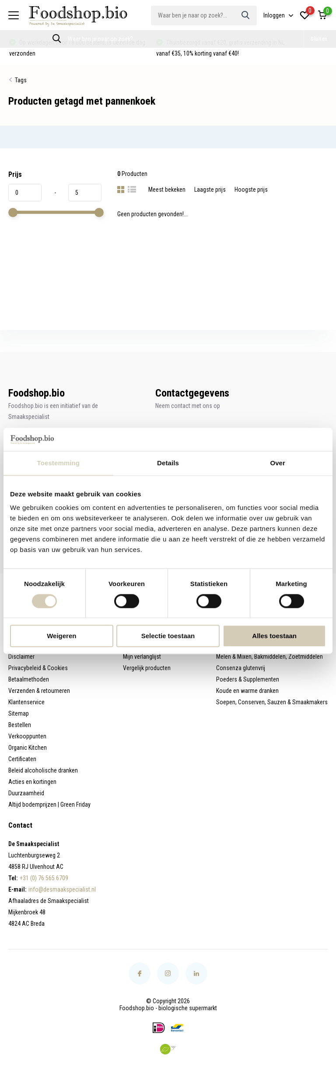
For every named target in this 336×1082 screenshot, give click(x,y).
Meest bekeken (167, 189)
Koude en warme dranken (247, 690)
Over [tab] (277, 463)
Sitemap (18, 713)
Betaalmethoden (28, 679)
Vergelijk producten (147, 667)
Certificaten (22, 758)
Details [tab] (168, 463)
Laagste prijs (210, 189)
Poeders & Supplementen (247, 679)
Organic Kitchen (27, 747)
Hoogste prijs (251, 189)
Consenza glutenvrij (240, 667)
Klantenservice (26, 702)
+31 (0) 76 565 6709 (44, 878)
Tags (21, 80)
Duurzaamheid (26, 793)
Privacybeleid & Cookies (38, 667)
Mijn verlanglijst (142, 656)
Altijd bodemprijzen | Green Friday (49, 804)
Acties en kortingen (32, 781)
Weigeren (61, 636)
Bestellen (19, 724)
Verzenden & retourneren (39, 690)
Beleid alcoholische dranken (43, 770)
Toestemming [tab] (58, 463)
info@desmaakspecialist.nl (62, 889)
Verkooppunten (27, 736)
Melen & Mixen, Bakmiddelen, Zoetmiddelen (269, 656)
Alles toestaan (274, 636)
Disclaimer (21, 656)
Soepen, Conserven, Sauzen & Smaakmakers (272, 702)
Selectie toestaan (168, 636)
